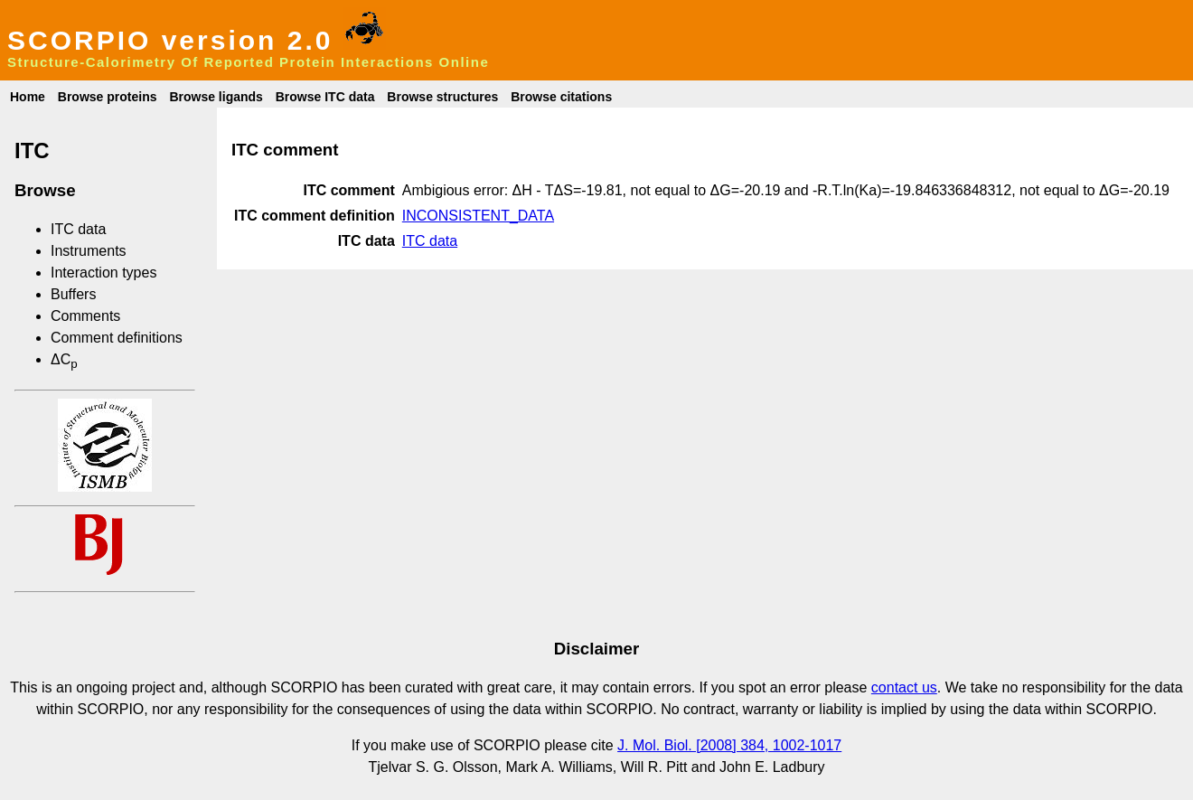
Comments (85, 316)
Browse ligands (215, 96)
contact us (904, 687)
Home (27, 96)
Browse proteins (107, 96)
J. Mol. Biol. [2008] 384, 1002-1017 (729, 745)
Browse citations (561, 96)
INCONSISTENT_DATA (478, 215)
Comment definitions (117, 337)
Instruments (89, 251)
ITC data (78, 229)
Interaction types (103, 272)
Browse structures (442, 96)
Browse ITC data (325, 96)
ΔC (64, 359)
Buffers (73, 294)
